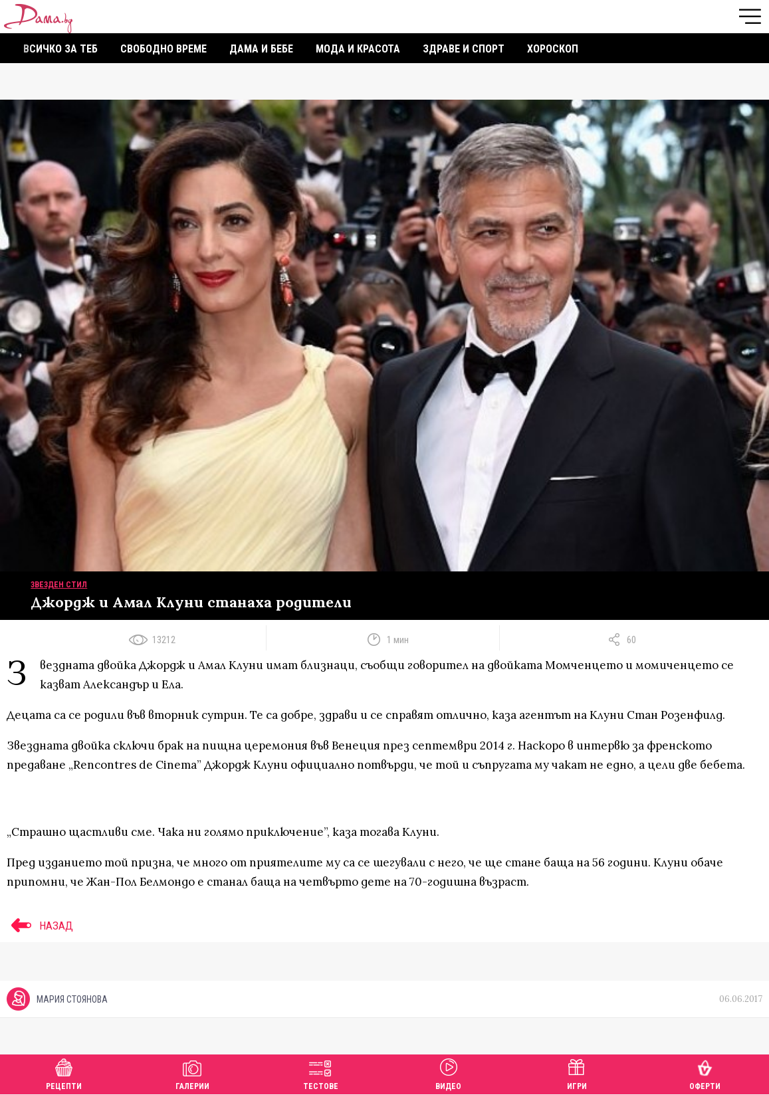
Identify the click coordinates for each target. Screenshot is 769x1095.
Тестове (320, 1072)
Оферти (704, 1072)
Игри (577, 1072)
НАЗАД (40, 925)
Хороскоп (552, 49)
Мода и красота (358, 49)
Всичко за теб (60, 49)
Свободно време (163, 49)
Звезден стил (59, 584)
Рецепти (64, 1072)
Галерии (192, 1072)
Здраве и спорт (463, 49)
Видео (448, 1072)
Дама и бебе (261, 49)
